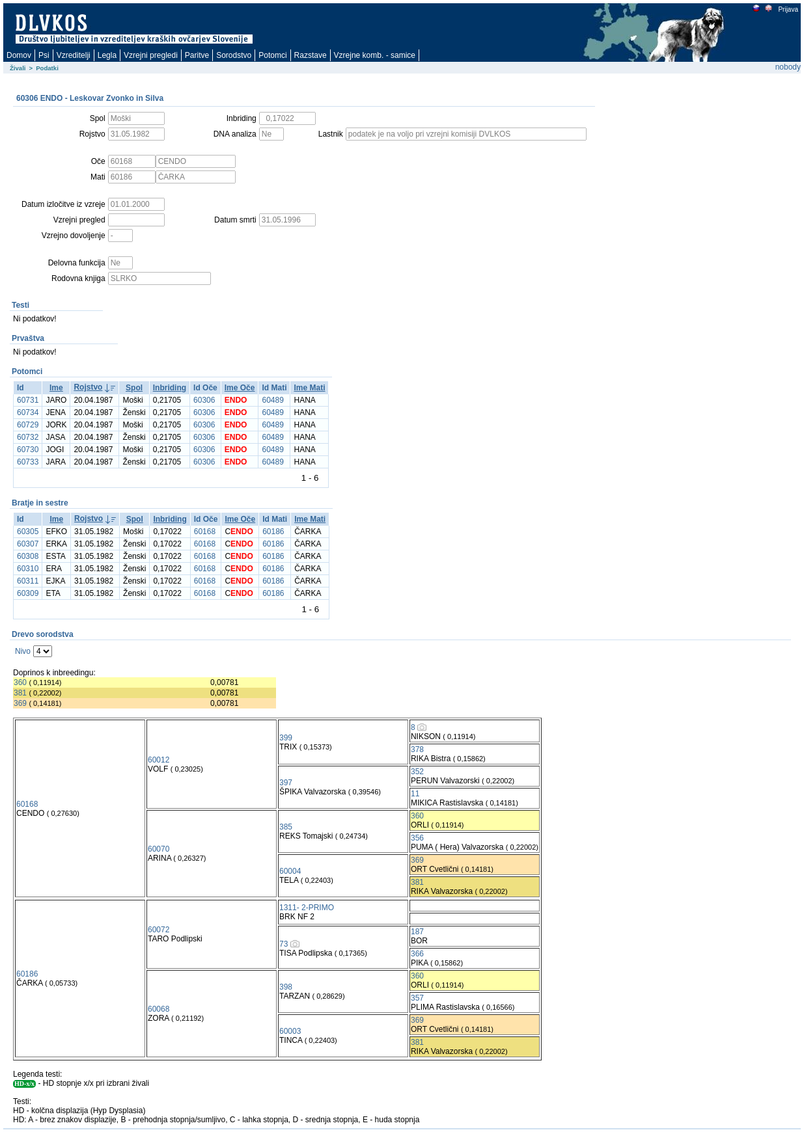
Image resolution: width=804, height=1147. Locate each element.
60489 (272, 400)
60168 (204, 531)
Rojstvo (88, 387)
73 (283, 944)
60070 (158, 849)
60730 (27, 449)
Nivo (23, 651)
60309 (27, 593)
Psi (43, 55)
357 (417, 998)
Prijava (787, 9)
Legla (107, 55)
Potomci (272, 55)
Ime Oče (240, 387)
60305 (27, 531)
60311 (27, 581)
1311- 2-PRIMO (306, 907)
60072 (158, 929)
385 (285, 826)
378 (417, 749)
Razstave (310, 55)
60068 (158, 1009)
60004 (290, 871)
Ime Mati (309, 387)
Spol (134, 387)
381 (20, 692)
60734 (27, 412)
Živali (18, 68)
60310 (27, 568)
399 (285, 737)
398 (285, 987)
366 (417, 953)
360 (20, 682)
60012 (158, 759)
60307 (27, 543)
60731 (27, 400)
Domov (19, 55)
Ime (56, 387)
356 (417, 838)
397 (285, 782)
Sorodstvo (233, 55)
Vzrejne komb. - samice (374, 55)
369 (20, 703)
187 (417, 931)
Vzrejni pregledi (151, 55)
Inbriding (169, 387)
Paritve (197, 55)
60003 (290, 1031)
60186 (273, 531)
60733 (27, 461)
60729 (27, 424)
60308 (27, 556)
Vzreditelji (73, 55)
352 (417, 771)
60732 (27, 437)
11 (415, 793)
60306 (204, 400)
